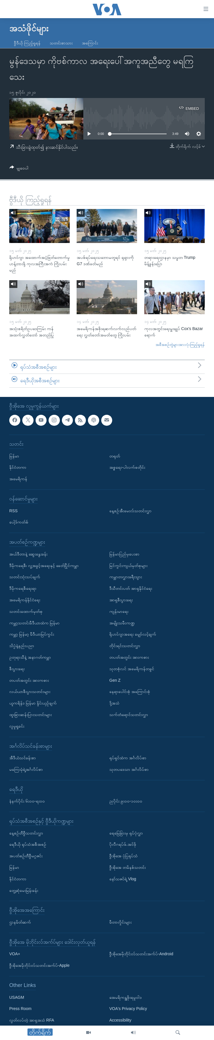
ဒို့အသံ (114, 703)
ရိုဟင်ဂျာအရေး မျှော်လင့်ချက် (132, 634)
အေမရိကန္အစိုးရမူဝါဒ (125, 997)
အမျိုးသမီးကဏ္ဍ (122, 622)
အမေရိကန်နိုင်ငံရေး (24, 600)
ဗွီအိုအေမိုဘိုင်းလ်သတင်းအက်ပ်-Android (141, 954)
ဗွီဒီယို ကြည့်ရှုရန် (27, 43)
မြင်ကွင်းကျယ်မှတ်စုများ (128, 565)
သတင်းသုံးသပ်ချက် (24, 576)
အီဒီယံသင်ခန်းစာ (22, 757)
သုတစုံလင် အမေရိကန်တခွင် (131, 668)
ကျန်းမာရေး (118, 611)
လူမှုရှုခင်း (16, 726)
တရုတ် (114, 456)
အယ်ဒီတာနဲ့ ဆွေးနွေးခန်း (28, 554)
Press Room (20, 1008)
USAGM (16, 997)
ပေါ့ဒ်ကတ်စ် (18, 522)
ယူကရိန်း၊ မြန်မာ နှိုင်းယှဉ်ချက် (33, 703)
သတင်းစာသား (61, 43)
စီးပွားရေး (17, 668)
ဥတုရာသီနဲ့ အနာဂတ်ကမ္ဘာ (30, 657)
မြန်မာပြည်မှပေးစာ (124, 554)
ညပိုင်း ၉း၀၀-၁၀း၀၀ (125, 801)
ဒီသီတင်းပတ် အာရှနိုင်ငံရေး (130, 588)
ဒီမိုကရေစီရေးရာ (22, 588)
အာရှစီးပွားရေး (121, 600)
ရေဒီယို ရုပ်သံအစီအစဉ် (27, 844)
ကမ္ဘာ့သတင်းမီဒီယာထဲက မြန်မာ (34, 622)
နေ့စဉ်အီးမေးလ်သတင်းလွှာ (130, 510)
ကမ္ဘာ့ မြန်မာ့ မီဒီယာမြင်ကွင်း (31, 634)
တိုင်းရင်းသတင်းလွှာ (124, 645)
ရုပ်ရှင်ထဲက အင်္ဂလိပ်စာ (127, 757)
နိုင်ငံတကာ (17, 467)
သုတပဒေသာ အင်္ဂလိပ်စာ (129, 769)
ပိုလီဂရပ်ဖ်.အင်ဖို (122, 844)
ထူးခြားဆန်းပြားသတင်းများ (30, 714)
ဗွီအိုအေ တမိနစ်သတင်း (127, 867)
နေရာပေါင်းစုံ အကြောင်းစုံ (129, 691)
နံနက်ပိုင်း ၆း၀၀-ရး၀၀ (27, 801)
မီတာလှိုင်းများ (120, 922)
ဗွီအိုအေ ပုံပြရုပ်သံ (123, 856)
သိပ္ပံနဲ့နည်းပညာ (21, 645)
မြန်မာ (14, 456)
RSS (13, 510)
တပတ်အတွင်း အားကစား (29, 680)
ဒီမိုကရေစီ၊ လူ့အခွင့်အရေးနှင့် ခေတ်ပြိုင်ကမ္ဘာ (44, 565)
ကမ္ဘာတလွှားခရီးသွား (125, 576)
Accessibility (120, 1020)
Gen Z (115, 680)
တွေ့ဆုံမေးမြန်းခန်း (23, 890)
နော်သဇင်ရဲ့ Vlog (122, 879)
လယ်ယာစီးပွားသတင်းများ (29, 691)
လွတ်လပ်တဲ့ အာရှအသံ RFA (31, 1020)
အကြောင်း (90, 43)
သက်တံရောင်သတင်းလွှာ (128, 714)
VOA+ (14, 954)
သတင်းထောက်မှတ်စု (26, 611)
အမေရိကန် (18, 478)
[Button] (19, 169)
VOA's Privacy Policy (128, 1008)
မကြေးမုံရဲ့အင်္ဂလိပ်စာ (26, 769)
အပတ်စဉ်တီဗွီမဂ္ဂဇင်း (26, 856)
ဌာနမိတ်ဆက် (20, 922)
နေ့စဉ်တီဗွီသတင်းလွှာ (26, 833)
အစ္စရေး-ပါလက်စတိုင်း (127, 467)
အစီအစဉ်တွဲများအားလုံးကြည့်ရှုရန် (180, 344)
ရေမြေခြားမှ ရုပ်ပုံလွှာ (126, 833)
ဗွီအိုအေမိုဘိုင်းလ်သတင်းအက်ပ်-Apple (39, 965)
